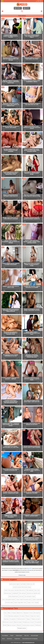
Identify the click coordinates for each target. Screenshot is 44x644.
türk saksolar (30, 590)
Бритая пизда (17, 622)
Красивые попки (28, 613)
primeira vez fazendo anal (33, 593)
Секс (5, 613)
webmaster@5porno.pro (29, 642)
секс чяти (36, 590)
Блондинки (37, 613)
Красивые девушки (13, 616)
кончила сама (9, 602)
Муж (9, 613)
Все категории (34, 635)
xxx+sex (21, 596)
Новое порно (19, 635)
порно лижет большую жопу (23, 599)
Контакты (9, 638)
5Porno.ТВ (29, 568)
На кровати (38, 622)
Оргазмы (6, 619)
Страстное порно (34, 616)
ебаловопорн (7, 593)
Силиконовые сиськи (28, 625)
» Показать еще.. (22, 575)
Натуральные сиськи (28, 622)
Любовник (38, 625)
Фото (3, 638)
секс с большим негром (8, 599)
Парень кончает (36, 619)
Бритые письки (12, 625)
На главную (5, 635)
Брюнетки (19, 613)
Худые (28, 619)
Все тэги (27, 635)
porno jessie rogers (14, 584)
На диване (13, 619)
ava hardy (23, 584)
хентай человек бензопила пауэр (22, 587)
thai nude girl (22, 593)
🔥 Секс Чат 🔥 (39, 1)
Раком (27, 616)
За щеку (22, 616)
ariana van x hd (30, 584)
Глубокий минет (21, 619)
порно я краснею (37, 599)
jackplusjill (15, 593)
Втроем (19, 625)
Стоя (6, 616)
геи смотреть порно (30, 596)
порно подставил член (20, 602)
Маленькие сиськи (8, 622)
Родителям (17, 638)
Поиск (11, 635)
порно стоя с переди (33, 602)
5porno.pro (18, 642)
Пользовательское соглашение (29, 638)
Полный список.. (22, 628)
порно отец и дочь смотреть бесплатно (14, 590)
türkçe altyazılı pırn (13, 596)
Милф (4, 625)
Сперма (14, 613)
